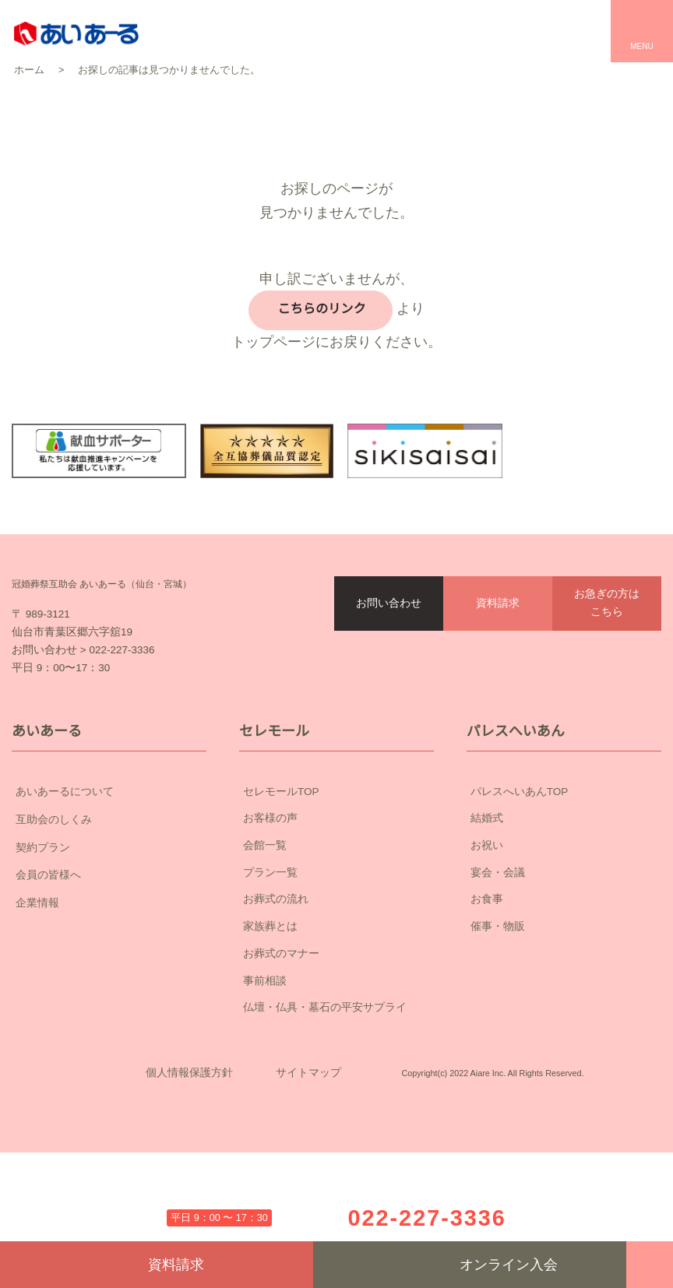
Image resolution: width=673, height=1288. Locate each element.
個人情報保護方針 (189, 1185)
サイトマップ (308, 1185)
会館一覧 (265, 933)
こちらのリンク (318, 308)
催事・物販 (497, 1014)
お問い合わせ (388, 656)
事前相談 (265, 1068)
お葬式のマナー (281, 1041)
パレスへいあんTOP (519, 879)
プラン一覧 (270, 960)
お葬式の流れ (275, 987)
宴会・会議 (497, 960)
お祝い (486, 933)
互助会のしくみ (109, 908)
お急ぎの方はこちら (607, 656)
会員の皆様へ (109, 963)
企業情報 (109, 991)
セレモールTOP (281, 879)
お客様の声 (270, 906)
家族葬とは (270, 1014)
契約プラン (109, 936)
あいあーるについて (109, 880)
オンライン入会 (470, 1265)
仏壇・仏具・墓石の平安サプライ (325, 1095)
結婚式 (486, 906)
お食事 (486, 987)
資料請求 (498, 656)
